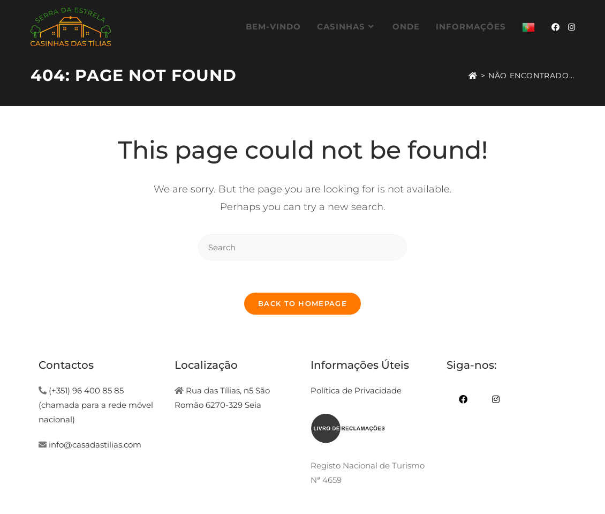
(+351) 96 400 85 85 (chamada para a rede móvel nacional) (96, 404)
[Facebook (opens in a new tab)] (555, 27)
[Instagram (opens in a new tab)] (571, 27)
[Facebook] (463, 399)
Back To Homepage (302, 303)
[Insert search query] (302, 247)
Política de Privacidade (356, 390)
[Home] (473, 75)
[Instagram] (495, 399)
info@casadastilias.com (95, 444)
